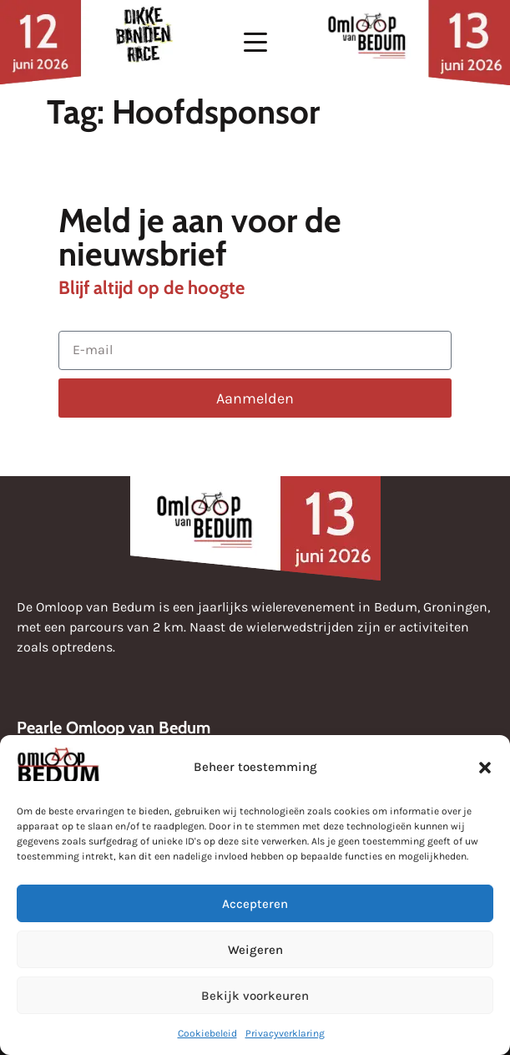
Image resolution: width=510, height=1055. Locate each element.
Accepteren (255, 903)
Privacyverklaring (285, 1033)
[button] (485, 767)
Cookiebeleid (207, 1033)
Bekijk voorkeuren (255, 995)
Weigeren (255, 949)
